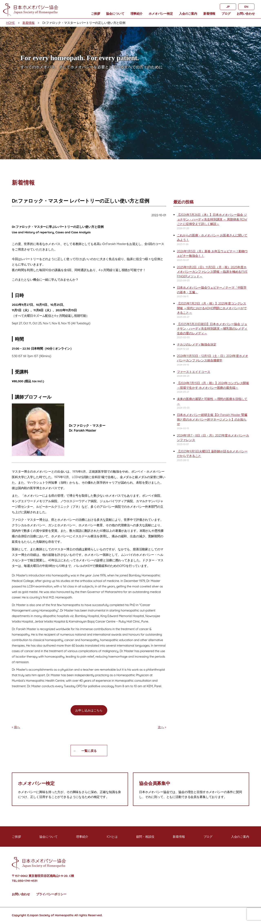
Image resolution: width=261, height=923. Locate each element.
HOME (10, 23)
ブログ (226, 14)
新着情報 (209, 14)
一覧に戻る (88, 751)
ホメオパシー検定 (161, 14)
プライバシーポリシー (51, 894)
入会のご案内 (188, 14)
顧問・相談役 (145, 837)
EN (246, 7)
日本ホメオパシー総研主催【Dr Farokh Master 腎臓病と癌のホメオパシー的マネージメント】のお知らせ (212, 419)
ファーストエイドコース (193, 372)
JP (228, 7)
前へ (17, 727)
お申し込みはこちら (89, 710)
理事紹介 (136, 14)
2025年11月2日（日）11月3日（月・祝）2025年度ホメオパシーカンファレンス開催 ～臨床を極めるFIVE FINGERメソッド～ (212, 271)
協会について (115, 14)
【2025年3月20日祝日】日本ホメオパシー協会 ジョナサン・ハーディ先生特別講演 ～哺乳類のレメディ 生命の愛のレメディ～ (212, 328)
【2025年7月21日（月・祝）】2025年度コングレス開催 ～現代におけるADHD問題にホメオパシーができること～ (212, 308)
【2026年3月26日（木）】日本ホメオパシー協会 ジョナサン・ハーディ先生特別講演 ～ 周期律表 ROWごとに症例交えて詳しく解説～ (212, 219)
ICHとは (112, 837)
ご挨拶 (95, 14)
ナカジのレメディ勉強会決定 (196, 344)
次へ (161, 727)
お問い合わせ (246, 14)
